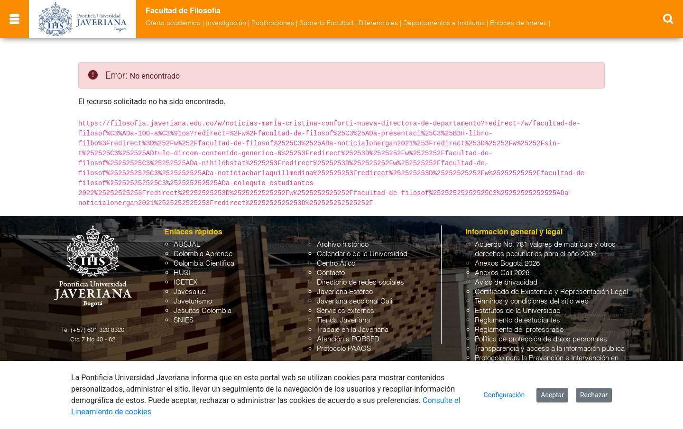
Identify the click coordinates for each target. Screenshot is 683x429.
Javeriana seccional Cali (354, 301)
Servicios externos (345, 310)
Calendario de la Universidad (362, 254)
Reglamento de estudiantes (517, 320)
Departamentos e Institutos (444, 23)
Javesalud (190, 291)
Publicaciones (272, 23)
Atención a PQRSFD (348, 339)
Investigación (226, 23)
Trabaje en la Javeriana (352, 329)
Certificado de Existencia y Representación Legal (551, 291)
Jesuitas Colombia (202, 310)
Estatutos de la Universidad (518, 310)
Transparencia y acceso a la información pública (550, 348)
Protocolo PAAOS (344, 348)
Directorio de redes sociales (360, 282)
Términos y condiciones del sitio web (532, 301)
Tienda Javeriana (343, 320)
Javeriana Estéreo (345, 291)
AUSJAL (187, 244)
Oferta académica (173, 23)
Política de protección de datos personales (541, 339)
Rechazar (594, 395)
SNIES (184, 320)
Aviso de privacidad (506, 282)
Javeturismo (193, 301)
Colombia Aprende (203, 254)
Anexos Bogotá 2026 (507, 263)
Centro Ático (336, 263)
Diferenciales (378, 23)
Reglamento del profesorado (519, 329)
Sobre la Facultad (326, 23)
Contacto (331, 273)
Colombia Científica (204, 263)
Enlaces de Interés (518, 23)
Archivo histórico (343, 244)
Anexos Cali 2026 (502, 273)
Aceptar (552, 395)
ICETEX (185, 282)
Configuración (504, 395)
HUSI (182, 273)
